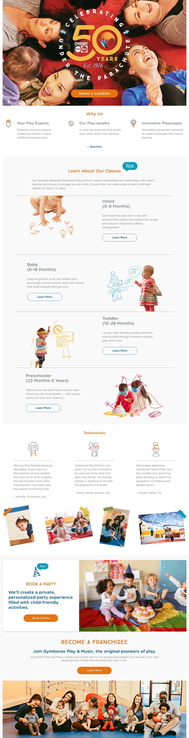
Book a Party (40, 618)
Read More (94, 147)
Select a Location (94, 93)
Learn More (119, 237)
